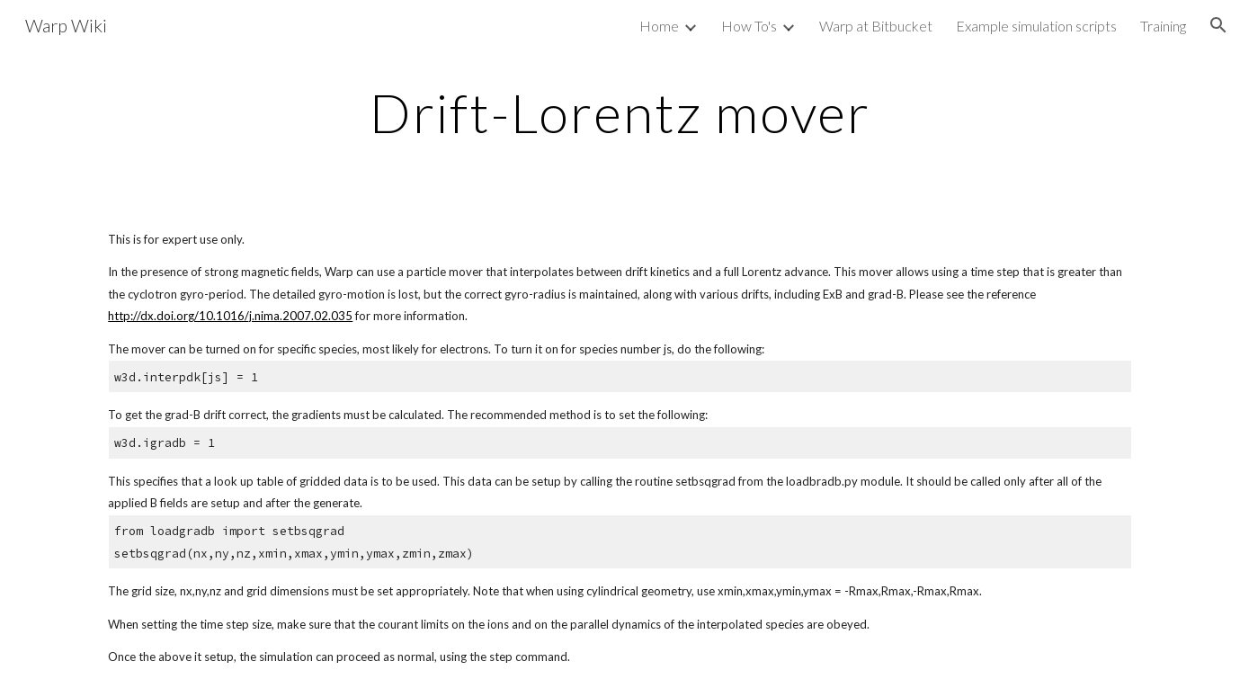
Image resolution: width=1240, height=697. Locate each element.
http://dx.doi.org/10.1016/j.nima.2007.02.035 (230, 315)
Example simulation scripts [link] (1036, 25)
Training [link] (1163, 25)
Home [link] (659, 25)
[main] (620, 112)
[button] (1218, 25)
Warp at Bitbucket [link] (875, 25)
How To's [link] (749, 25)
